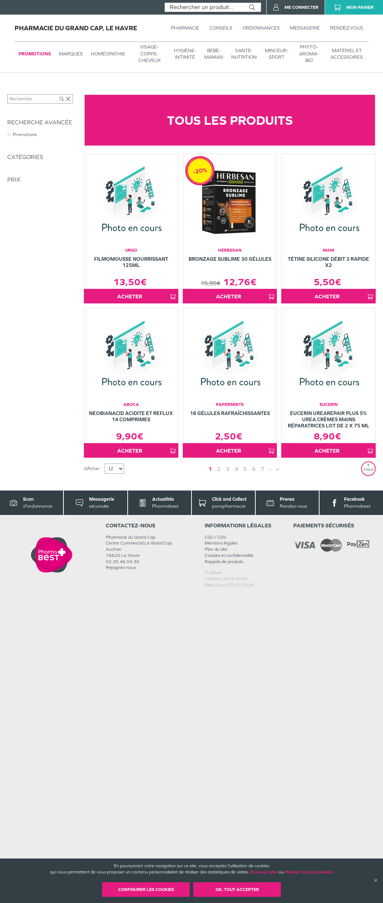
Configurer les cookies (146, 889)
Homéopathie (108, 54)
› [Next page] (270, 777)
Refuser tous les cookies (309, 872)
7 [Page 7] (262, 777)
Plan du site (216, 857)
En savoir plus (264, 872)
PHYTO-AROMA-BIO (309, 53)
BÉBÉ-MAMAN (213, 54)
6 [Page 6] (254, 777)
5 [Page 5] (245, 777)
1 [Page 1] (210, 777)
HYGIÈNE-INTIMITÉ (185, 54)
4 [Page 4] (236, 777)
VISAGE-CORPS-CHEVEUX (149, 53)
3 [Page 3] (227, 777)
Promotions (35, 54)
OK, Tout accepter (237, 889)
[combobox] (204, 7)
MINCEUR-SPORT (277, 54)
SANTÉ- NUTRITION (244, 54)
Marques (71, 54)
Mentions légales (221, 851)
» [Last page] (277, 777)
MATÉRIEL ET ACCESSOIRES (346, 54)
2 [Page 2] (219, 777)
